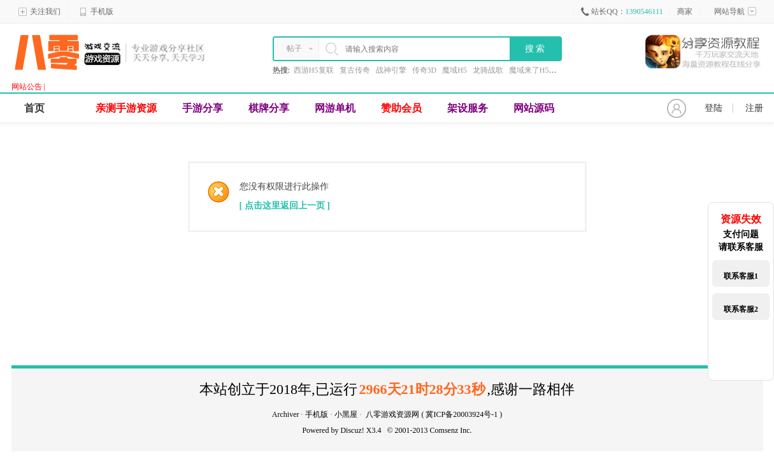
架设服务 (467, 108)
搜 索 (535, 49)
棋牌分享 (268, 108)
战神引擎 (391, 70)
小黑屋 (345, 414)
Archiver (285, 414)
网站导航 (735, 11)
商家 (684, 11)
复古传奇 (355, 70)
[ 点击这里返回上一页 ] (285, 205)
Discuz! (352, 430)
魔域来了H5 (529, 70)
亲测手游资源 (126, 108)
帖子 (294, 48)
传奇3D (424, 70)
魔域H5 (454, 70)
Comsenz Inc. (451, 430)
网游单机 (335, 108)
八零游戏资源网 (392, 414)
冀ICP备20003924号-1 (462, 414)
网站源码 (533, 108)
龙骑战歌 (488, 70)
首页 (34, 108)
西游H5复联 (314, 70)
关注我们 (39, 11)
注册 (754, 108)
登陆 (713, 108)
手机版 (96, 11)
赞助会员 (401, 108)
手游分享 (202, 108)
